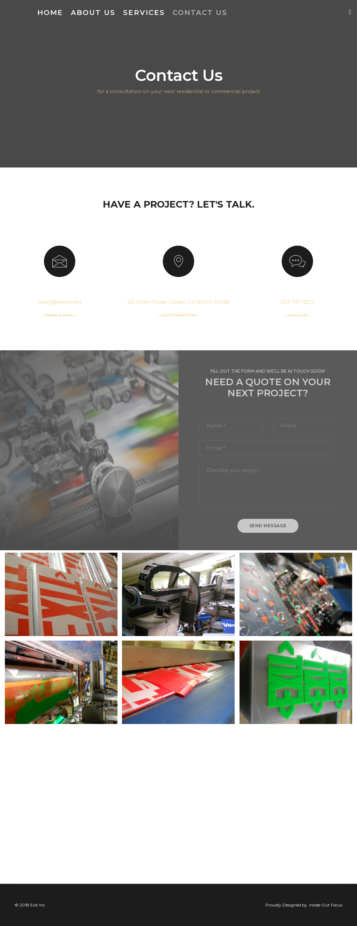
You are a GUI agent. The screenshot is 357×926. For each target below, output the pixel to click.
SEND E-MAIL (60, 315)
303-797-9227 (297, 302)
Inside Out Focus (325, 905)
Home (50, 12)
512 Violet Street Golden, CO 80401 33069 (178, 302)
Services (144, 12)
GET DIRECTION (178, 315)
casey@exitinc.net (59, 302)
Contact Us (200, 12)
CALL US (297, 315)
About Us (93, 12)
